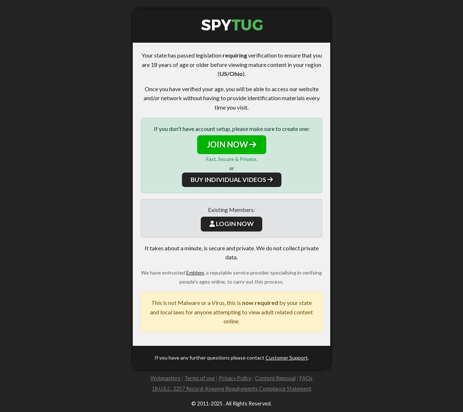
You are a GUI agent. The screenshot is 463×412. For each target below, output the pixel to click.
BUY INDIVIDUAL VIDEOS (232, 179)
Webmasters (165, 378)
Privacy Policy (235, 378)
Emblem (195, 272)
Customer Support (287, 357)
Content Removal (275, 378)
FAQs (306, 378)
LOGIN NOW (231, 224)
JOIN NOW (231, 144)
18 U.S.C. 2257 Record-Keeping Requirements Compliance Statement (231, 389)
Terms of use (199, 378)
